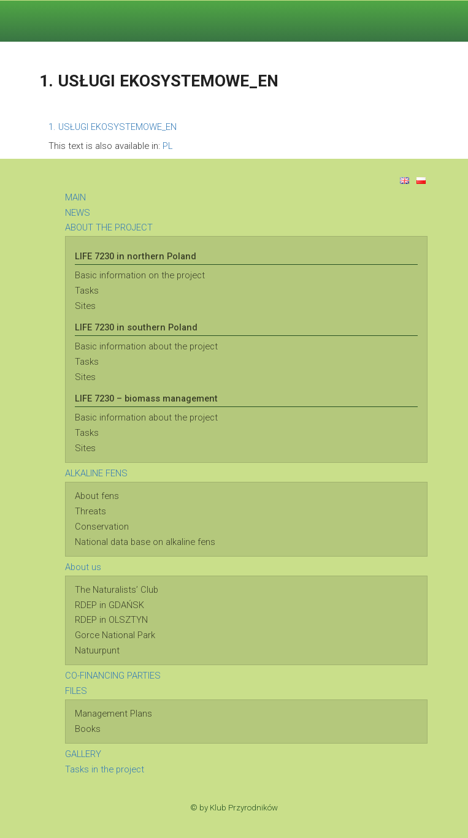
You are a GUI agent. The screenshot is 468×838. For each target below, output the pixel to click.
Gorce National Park (115, 635)
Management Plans (113, 713)
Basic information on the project (140, 275)
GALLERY (83, 754)
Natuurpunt (97, 650)
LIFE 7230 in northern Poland (135, 256)
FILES (76, 690)
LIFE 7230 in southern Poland (136, 327)
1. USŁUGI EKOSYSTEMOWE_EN (112, 126)
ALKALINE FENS (96, 473)
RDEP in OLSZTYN (111, 619)
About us (83, 567)
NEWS (77, 212)
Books (88, 728)
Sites (85, 305)
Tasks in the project (104, 769)
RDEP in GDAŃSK (109, 605)
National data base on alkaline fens (145, 541)
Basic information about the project (146, 346)
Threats (90, 511)
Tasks (87, 290)
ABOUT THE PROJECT (109, 227)
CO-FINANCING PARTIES (113, 675)
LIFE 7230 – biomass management (146, 398)
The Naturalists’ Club (116, 589)
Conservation (102, 526)
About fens (97, 495)
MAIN (75, 197)
